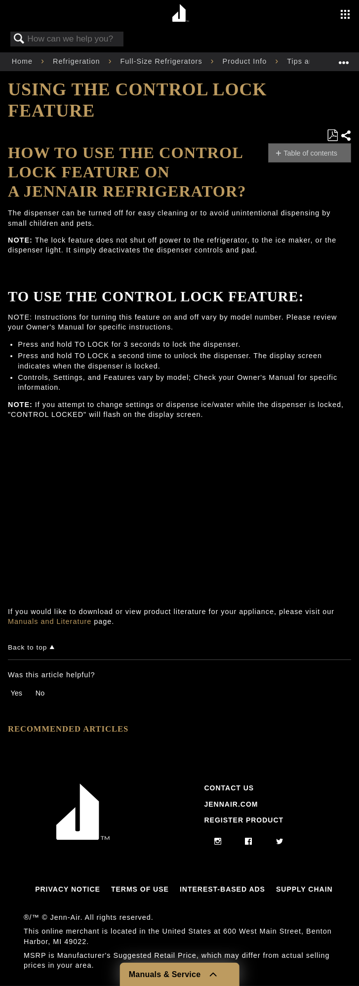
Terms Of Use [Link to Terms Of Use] (140, 889)
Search (19, 39)
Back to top (27, 647)
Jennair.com (231, 804)
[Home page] (181, 13)
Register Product (243, 820)
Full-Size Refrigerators (162, 61)
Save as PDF (332, 135)
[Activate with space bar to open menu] (345, 15)
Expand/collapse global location (343, 58)
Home (23, 61)
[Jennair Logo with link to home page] (83, 837)
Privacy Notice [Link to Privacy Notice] (67, 889)
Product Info (246, 61)
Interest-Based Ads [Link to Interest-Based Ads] (222, 889)
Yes (16, 693)
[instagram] (218, 841)
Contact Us (229, 788)
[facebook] (248, 841)
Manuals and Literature (49, 621)
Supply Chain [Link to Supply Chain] (304, 889)
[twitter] (280, 841)
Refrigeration (77, 61)
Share (345, 135)
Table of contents (310, 153)
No (40, 693)
